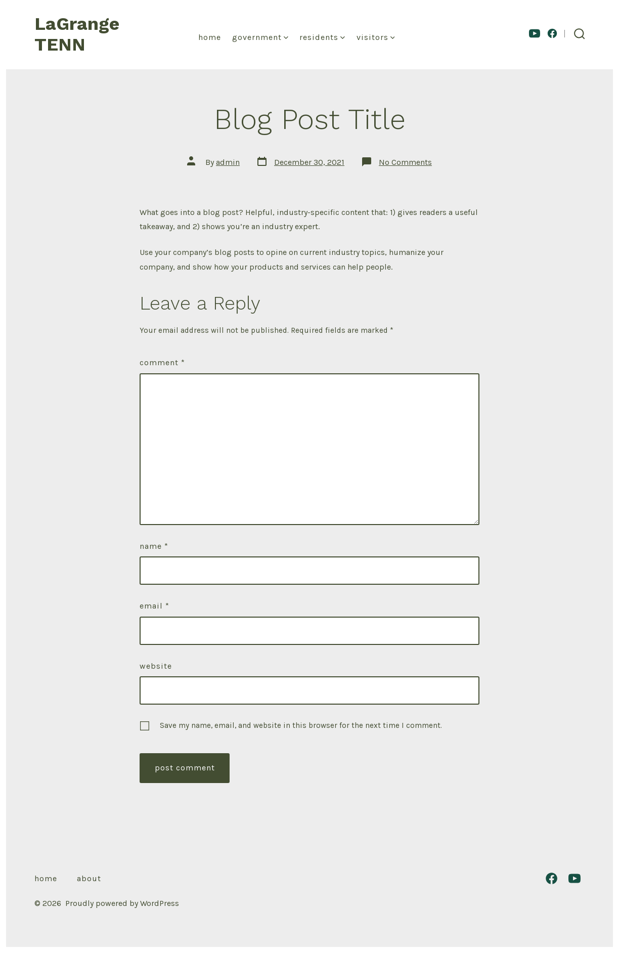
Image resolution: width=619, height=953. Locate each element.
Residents (322, 37)
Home (209, 37)
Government (260, 37)
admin (228, 162)
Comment (162, 362)
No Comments (405, 162)
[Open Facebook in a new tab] (552, 33)
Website (156, 666)
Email (154, 606)
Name (154, 546)
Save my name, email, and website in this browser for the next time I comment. (301, 725)
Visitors (376, 37)
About (89, 878)
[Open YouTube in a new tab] (534, 33)
